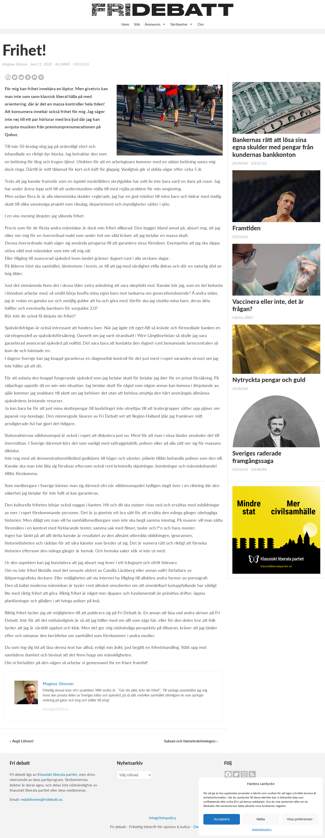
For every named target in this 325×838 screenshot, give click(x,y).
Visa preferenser (300, 819)
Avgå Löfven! (23, 741)
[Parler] (34, 77)
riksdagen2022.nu (55, 709)
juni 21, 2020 (41, 64)
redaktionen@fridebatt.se (41, 799)
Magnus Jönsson (14, 64)
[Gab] (28, 77)
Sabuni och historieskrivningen (189, 741)
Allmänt (62, 64)
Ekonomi (240, 163)
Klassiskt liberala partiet (57, 774)
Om (200, 24)
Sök (137, 24)
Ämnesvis (155, 24)
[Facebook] (8, 77)
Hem (125, 24)
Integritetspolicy (262, 829)
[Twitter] (14, 77)
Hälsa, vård (242, 318)
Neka (260, 819)
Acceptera (222, 819)
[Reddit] (21, 77)
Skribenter (181, 24)
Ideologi (81, 64)
